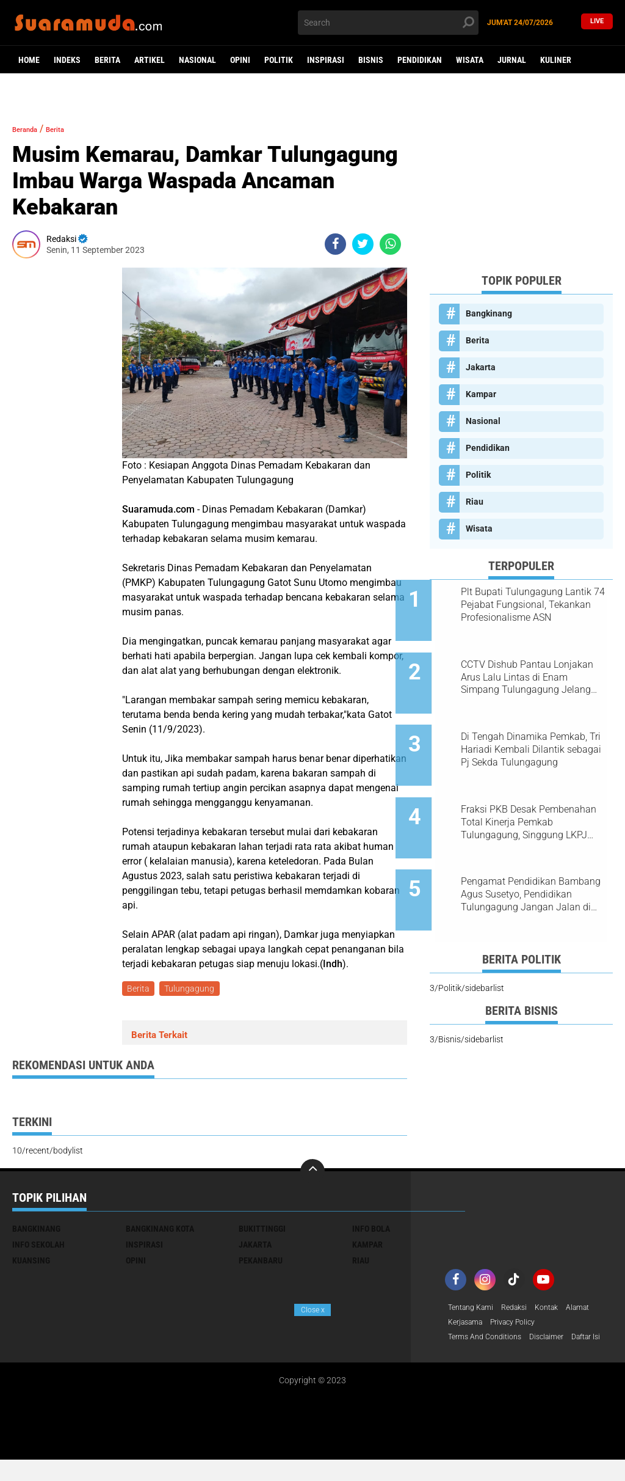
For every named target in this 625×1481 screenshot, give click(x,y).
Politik (278, 60)
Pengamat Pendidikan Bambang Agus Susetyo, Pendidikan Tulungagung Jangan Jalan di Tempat (526, 852)
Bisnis (370, 60)
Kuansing (31, 1263)
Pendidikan (419, 60)
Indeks (67, 60)
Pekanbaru (261, 1263)
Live (597, 22)
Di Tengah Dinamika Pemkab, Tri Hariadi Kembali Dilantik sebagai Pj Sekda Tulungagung (535, 728)
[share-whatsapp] (390, 244)
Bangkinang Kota (160, 1231)
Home (29, 60)
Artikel (149, 60)
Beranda (30, 128)
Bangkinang (489, 313)
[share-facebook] (335, 244)
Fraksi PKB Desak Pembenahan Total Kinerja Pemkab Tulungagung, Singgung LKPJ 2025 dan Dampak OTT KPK (529, 790)
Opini (240, 60)
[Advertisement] (521, 187)
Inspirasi (325, 60)
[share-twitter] (363, 244)
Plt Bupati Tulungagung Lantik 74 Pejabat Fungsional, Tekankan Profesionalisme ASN (537, 605)
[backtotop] (312, 1173)
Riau (474, 501)
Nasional (197, 60)
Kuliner (555, 60)
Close (313, 1310)
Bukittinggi (262, 1231)
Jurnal (511, 60)
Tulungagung (193, 990)
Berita (107, 60)
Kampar (481, 394)
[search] (388, 22)
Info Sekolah (38, 1247)
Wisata (469, 60)
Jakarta (481, 367)
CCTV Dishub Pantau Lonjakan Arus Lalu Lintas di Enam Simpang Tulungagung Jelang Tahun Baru (535, 667)
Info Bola (371, 1231)
